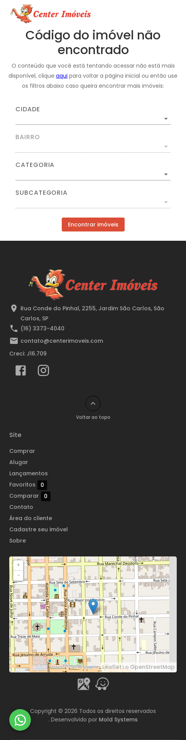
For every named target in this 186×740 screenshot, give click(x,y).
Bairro (27, 137)
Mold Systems (118, 719)
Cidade (27, 109)
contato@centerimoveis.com (61, 341)
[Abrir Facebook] (20, 372)
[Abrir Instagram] (43, 372)
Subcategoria (41, 193)
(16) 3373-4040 (42, 328)
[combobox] (93, 115)
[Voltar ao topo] (93, 403)
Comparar (30, 496)
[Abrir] (166, 118)
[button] (93, 174)
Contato (21, 507)
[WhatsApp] (20, 720)
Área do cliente (30, 518)
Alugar (18, 462)
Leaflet (112, 667)
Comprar (22, 451)
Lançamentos (28, 473)
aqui (62, 76)
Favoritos (28, 485)
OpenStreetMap (152, 667)
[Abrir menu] (163, 14)
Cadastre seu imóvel (38, 529)
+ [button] (18, 565)
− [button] (18, 575)
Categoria (34, 165)
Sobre (17, 540)
